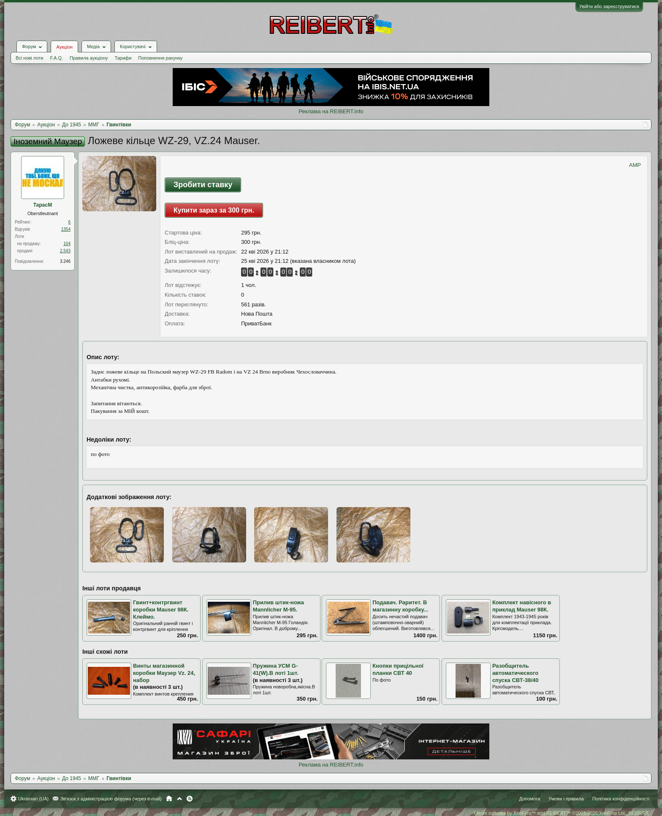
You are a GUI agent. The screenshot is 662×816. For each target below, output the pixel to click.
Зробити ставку (203, 184)
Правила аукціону (89, 57)
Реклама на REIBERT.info (330, 111)
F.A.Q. (56, 57)
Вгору (179, 799)
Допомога (529, 798)
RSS (190, 799)
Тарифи (123, 57)
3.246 (65, 261)
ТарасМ (42, 205)
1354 (66, 229)
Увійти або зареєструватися (609, 6)
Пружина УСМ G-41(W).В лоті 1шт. (275, 669)
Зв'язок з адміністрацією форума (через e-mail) (111, 798)
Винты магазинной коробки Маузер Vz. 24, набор (164, 673)
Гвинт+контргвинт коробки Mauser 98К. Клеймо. (160, 609)
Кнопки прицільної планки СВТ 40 (397, 669)
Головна (169, 799)
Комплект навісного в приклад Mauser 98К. (521, 606)
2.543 (65, 250)
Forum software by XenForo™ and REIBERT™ (561, 813)
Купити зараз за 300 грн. (214, 210)
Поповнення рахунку (160, 57)
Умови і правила (565, 798)
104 (67, 243)
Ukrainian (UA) (33, 798)
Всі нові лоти (29, 57)
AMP (635, 165)
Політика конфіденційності (620, 798)
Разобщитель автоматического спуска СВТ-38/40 (515, 673)
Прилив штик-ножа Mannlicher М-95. (278, 606)
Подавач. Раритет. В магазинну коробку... (400, 606)
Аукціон (64, 46)
